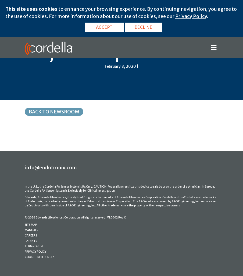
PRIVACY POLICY (35, 251)
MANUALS (31, 230)
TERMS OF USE (34, 246)
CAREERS (31, 235)
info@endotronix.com (51, 167)
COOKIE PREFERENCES (39, 257)
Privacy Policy (191, 16)
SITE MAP (31, 225)
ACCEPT (104, 27)
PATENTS (31, 241)
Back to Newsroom (54, 112)
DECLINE (143, 27)
